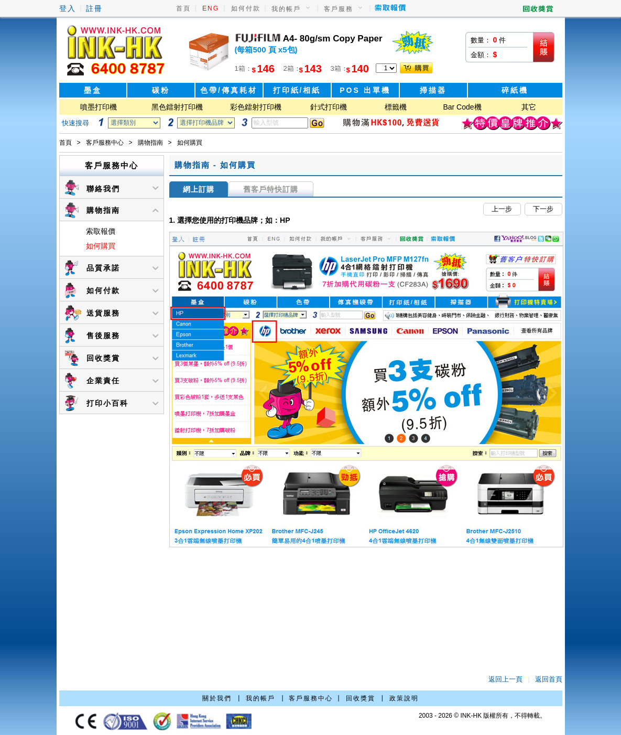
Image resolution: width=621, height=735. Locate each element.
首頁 (183, 8)
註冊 (94, 8)
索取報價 (100, 231)
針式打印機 (328, 107)
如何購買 (100, 246)
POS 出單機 (365, 90)
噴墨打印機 (98, 107)
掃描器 (433, 90)
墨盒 (93, 90)
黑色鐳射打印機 (177, 107)
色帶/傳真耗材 (228, 90)
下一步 (543, 209)
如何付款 (245, 8)
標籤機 (396, 107)
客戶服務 (338, 9)
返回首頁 (548, 679)
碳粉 (161, 90)
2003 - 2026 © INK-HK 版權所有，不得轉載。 (483, 715)
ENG (210, 8)
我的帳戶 (286, 9)
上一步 (502, 209)
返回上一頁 (505, 679)
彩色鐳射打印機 (255, 107)
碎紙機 (515, 90)
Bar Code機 (462, 107)
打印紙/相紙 (297, 90)
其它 (528, 107)
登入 (67, 8)
